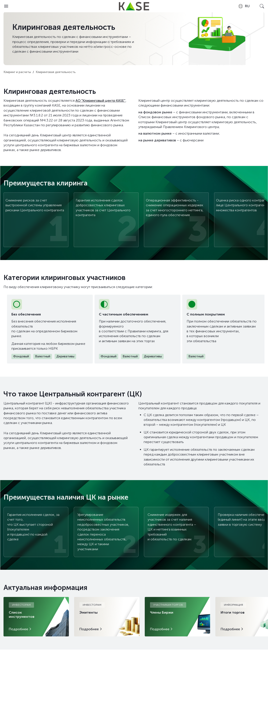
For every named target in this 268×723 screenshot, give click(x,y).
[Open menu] (6, 6)
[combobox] (243, 6)
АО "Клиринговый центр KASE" (100, 100)
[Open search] (261, 6)
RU (244, 6)
